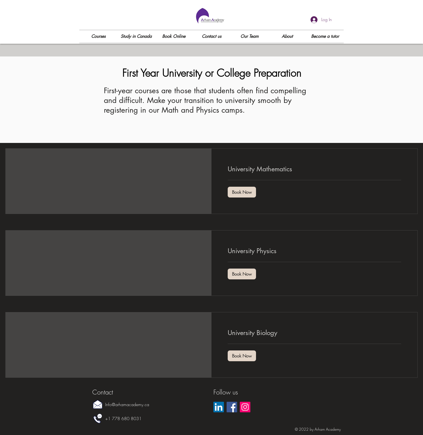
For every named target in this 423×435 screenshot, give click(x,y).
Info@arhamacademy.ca (127, 404)
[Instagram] (245, 407)
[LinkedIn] (218, 407)
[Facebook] (232, 407)
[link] (314, 169)
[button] (98, 36)
